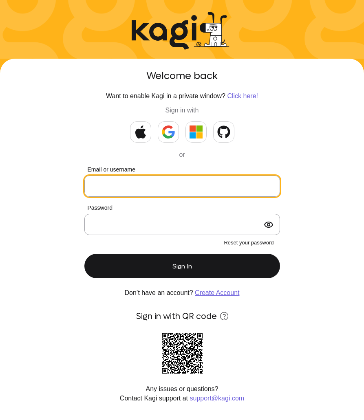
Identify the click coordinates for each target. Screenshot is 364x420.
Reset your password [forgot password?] (249, 243)
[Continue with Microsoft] (196, 132)
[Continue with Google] (168, 132)
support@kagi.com (217, 398)
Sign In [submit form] (182, 266)
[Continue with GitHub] (223, 132)
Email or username (112, 169)
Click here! (242, 95)
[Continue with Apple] (140, 132)
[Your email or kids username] (182, 186)
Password (100, 208)
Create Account (217, 292)
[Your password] (182, 224)
